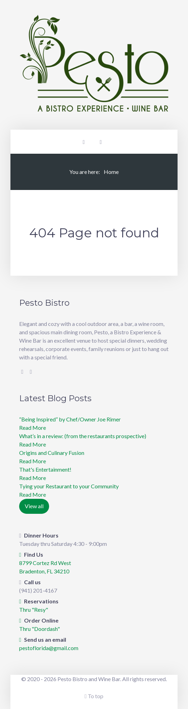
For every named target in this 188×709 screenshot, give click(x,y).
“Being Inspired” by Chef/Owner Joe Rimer (70, 419)
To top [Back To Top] (94, 696)
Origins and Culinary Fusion (51, 452)
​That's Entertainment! (45, 469)
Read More (32, 427)
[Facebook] (22, 371)
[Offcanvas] (101, 142)
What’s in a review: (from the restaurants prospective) (82, 436)
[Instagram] (31, 371)
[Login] (84, 142)
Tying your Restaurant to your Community (69, 486)
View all (34, 506)
